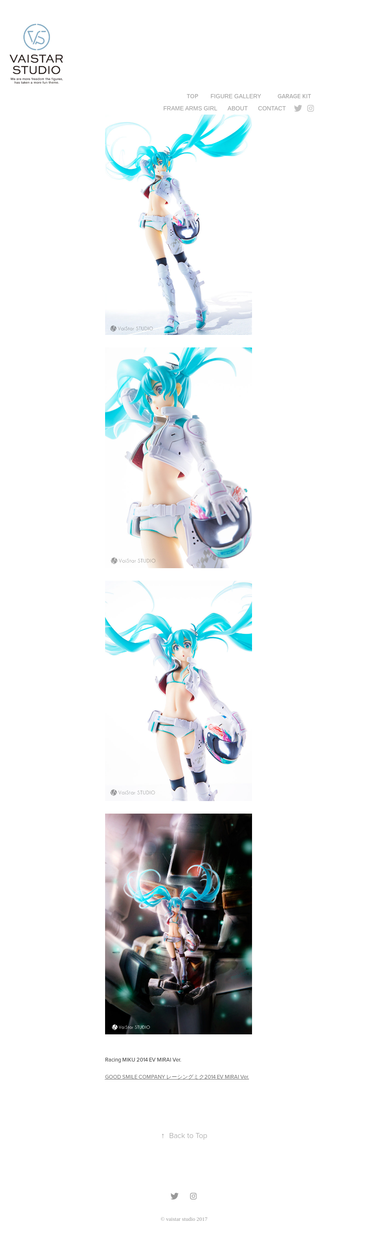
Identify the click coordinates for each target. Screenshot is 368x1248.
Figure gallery (236, 96)
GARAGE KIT (294, 96)
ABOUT (238, 108)
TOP (192, 96)
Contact (272, 108)
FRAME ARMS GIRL (190, 108)
